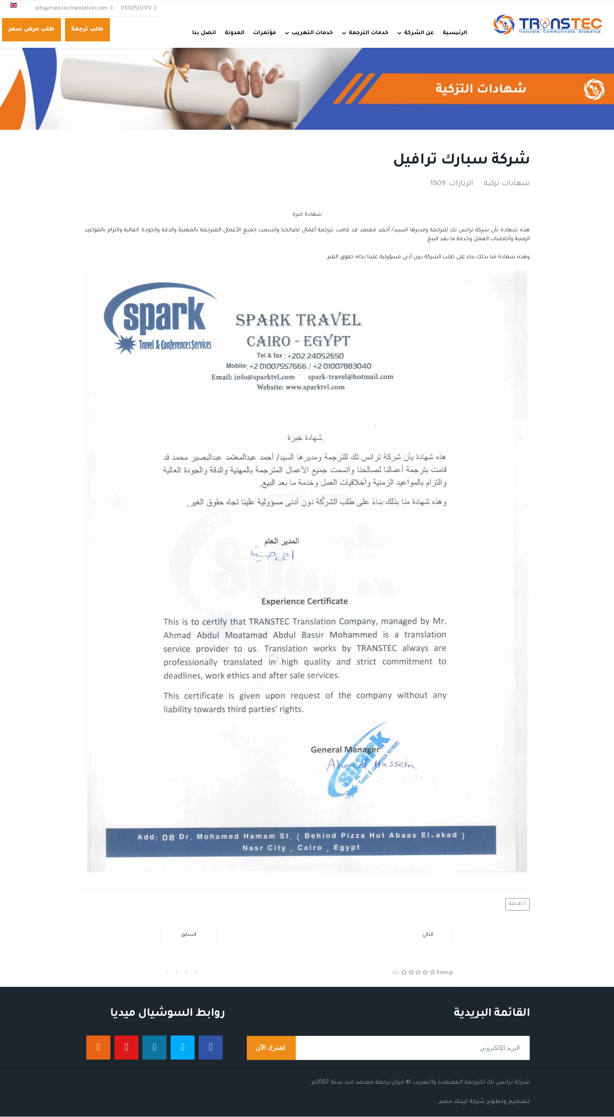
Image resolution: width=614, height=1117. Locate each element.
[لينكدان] (154, 1048)
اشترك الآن (271, 1048)
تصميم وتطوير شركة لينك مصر (484, 1102)
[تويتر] (183, 1048)
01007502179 (136, 9)
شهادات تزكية (507, 184)
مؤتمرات (264, 33)
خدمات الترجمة (368, 33)
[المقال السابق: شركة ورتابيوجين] (189, 935)
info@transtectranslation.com (71, 9)
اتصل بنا (204, 33)
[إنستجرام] (98, 1048)
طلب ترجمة (87, 30)
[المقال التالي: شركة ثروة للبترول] (427, 935)
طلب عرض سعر (31, 30)
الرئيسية (455, 33)
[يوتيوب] (126, 1048)
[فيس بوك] (211, 1048)
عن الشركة (419, 33)
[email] (388, 1048)
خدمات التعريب (312, 33)
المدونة (234, 33)
